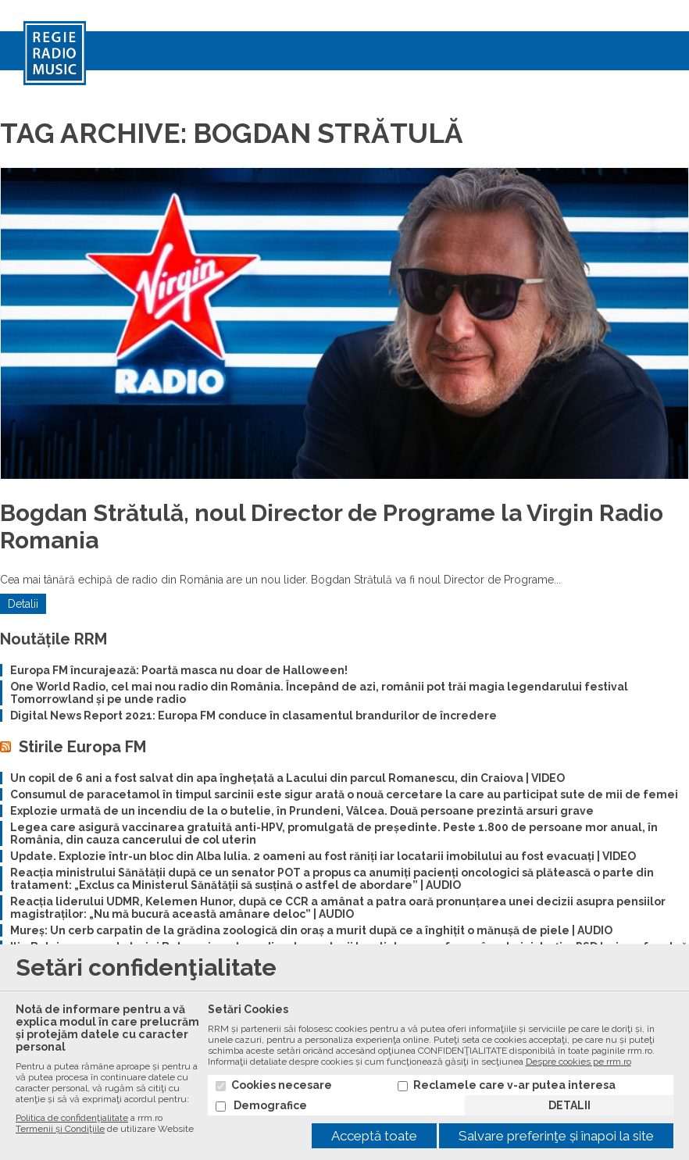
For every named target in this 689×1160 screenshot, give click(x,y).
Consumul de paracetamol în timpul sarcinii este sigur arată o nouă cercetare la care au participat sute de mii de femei (344, 794)
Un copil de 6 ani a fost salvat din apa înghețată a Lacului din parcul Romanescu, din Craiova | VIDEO (287, 778)
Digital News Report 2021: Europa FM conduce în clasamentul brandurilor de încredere (253, 715)
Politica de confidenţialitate (72, 1117)
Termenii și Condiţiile (60, 1128)
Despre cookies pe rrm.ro (578, 1061)
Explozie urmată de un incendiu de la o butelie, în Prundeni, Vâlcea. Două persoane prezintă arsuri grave (302, 811)
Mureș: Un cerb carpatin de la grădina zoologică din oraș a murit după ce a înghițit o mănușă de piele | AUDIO (311, 930)
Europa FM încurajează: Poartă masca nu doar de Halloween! (179, 670)
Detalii (23, 604)
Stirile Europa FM (82, 746)
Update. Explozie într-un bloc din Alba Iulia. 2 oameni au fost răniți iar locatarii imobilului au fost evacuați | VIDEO (323, 856)
